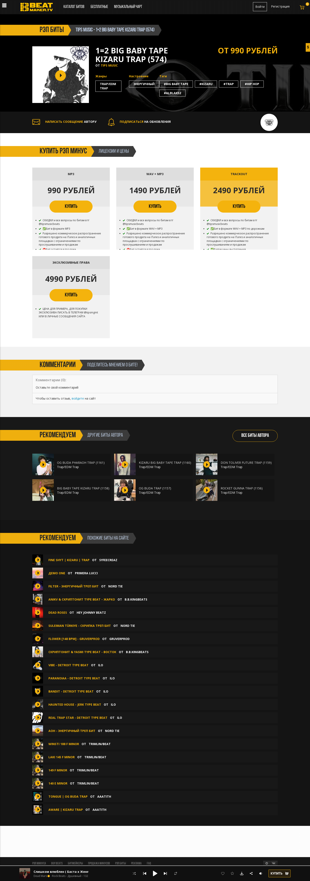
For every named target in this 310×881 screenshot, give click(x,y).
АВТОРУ (64, 122)
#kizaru (205, 84)
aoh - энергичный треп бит (71, 731)
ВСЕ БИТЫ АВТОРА (255, 435)
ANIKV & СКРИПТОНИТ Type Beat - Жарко (81, 599)
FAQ (149, 863)
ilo (100, 665)
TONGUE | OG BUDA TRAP (68, 796)
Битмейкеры (75, 863)
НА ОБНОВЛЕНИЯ (139, 122)
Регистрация (280, 6)
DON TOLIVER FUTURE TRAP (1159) (246, 463)
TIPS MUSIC (109, 65)
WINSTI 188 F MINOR (63, 744)
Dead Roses (57, 612)
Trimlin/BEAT (100, 744)
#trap (228, 84)
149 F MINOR (57, 770)
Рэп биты (120, 863)
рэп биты (52, 30)
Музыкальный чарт (128, 7)
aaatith (104, 796)
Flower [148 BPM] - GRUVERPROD (74, 639)
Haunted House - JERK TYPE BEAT (74, 704)
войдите (78, 398)
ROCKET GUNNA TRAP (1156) (242, 488)
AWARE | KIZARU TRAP (65, 810)
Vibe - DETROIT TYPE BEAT (68, 665)
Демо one (56, 573)
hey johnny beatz (91, 612)
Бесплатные (100, 7)
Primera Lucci (86, 573)
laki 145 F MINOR (61, 757)
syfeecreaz (108, 560)
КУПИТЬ (71, 206)
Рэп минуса (39, 863)
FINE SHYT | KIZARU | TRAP (69, 560)
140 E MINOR (57, 783)
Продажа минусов (99, 863)
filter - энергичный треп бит (73, 586)
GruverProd (119, 639)
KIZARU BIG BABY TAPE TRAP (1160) (165, 463)
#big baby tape (176, 84)
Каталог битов (74, 7)
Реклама (136, 863)
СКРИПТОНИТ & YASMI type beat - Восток (82, 652)
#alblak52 (172, 93)
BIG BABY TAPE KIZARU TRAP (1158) (83, 488)
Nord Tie (115, 586)
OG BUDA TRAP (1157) (155, 488)
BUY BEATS (57, 863)
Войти (260, 7)
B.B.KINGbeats (136, 599)
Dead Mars (40, 876)
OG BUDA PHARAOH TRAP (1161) (81, 463)
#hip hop (252, 84)
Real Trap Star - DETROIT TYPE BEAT (77, 718)
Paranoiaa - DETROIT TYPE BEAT (74, 678)
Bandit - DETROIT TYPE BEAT (71, 691)
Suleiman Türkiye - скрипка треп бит (79, 626)
